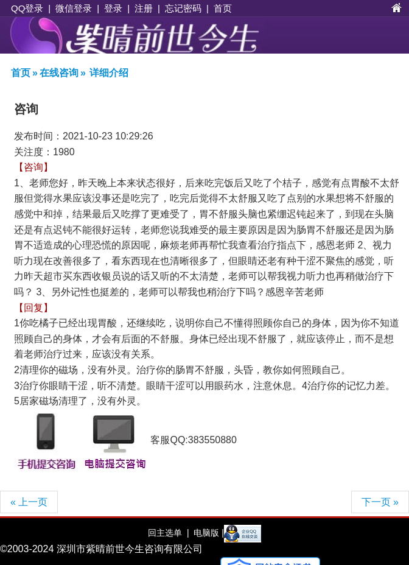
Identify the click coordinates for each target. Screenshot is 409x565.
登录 (113, 8)
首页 (223, 8)
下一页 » (380, 502)
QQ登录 (27, 8)
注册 (144, 8)
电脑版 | (207, 533)
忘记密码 (183, 8)
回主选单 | (168, 533)
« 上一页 (28, 502)
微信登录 (73, 8)
